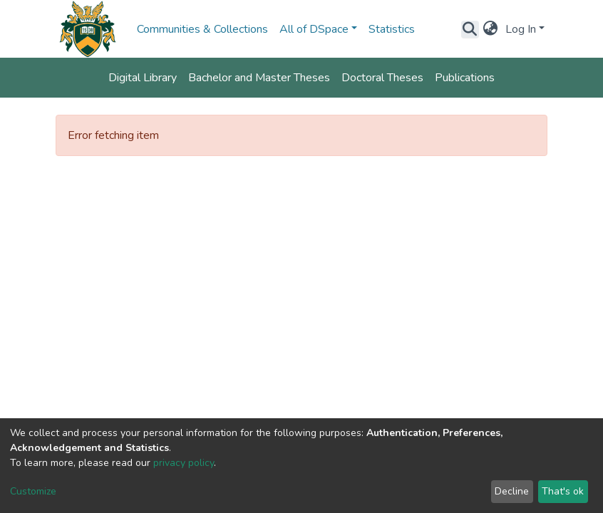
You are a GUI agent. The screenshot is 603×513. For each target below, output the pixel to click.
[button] (490, 29)
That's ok (563, 491)
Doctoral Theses (382, 78)
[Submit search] (470, 29)
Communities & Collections (202, 29)
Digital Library (142, 78)
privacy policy (183, 463)
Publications (465, 78)
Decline (512, 491)
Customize (33, 491)
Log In (520, 29)
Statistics (391, 29)
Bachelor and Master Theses (259, 78)
